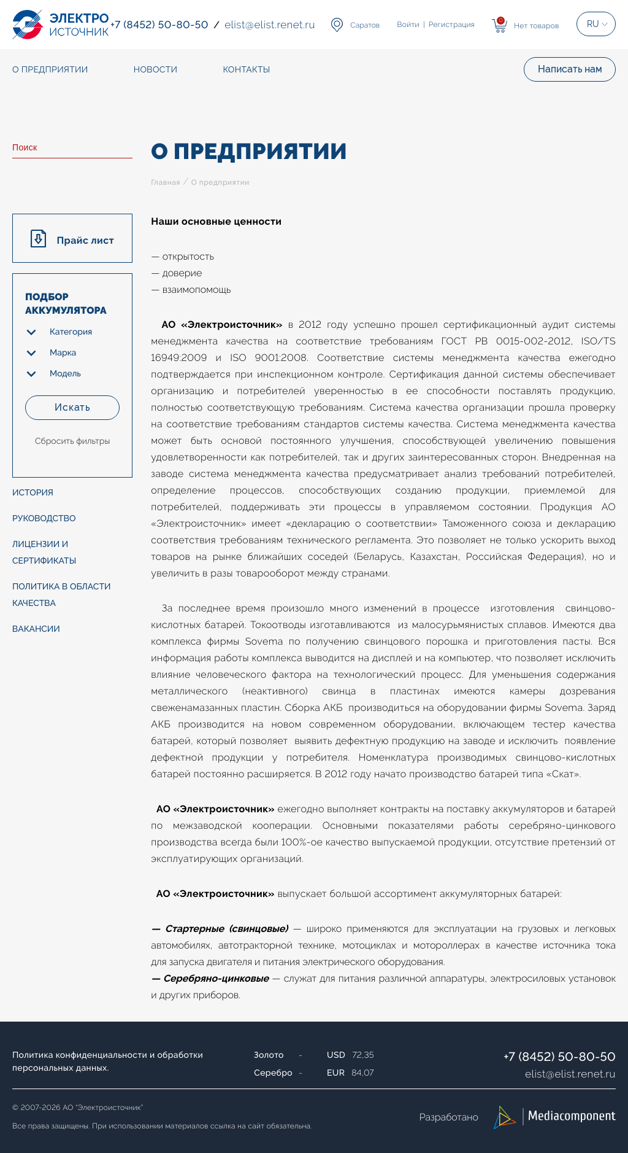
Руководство (44, 519)
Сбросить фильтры (72, 441)
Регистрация (452, 24)
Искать (72, 407)
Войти (408, 24)
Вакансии (36, 629)
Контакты (246, 70)
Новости (156, 70)
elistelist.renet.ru (570, 1074)
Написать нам (570, 69)
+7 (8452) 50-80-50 (560, 1056)
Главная (165, 182)
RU (593, 24)
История (32, 493)
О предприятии (220, 182)
